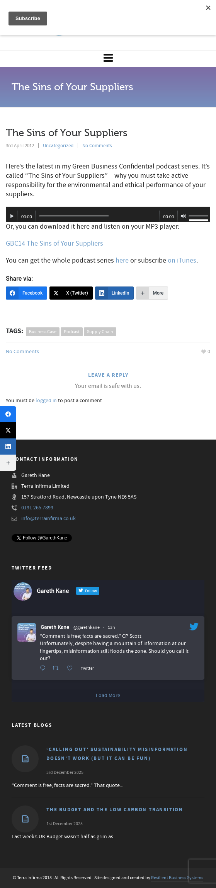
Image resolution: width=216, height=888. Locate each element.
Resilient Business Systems (177, 878)
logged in (46, 400)
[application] (108, 214)
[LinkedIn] (114, 293)
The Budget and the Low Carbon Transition (114, 809)
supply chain (100, 332)
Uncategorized (58, 146)
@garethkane (86, 627)
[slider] (74, 216)
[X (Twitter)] (71, 293)
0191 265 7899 (37, 507)
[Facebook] (26, 293)
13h (111, 627)
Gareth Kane (55, 627)
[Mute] (183, 216)
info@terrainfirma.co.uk (48, 518)
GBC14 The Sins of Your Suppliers (54, 243)
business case (42, 332)
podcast (72, 332)
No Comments (97, 146)
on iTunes (182, 260)
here (122, 260)
